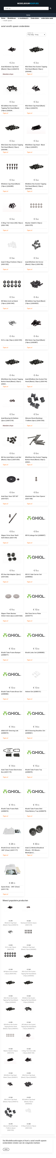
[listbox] (36, 34)
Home (28, 15)
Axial (6, 1149)
